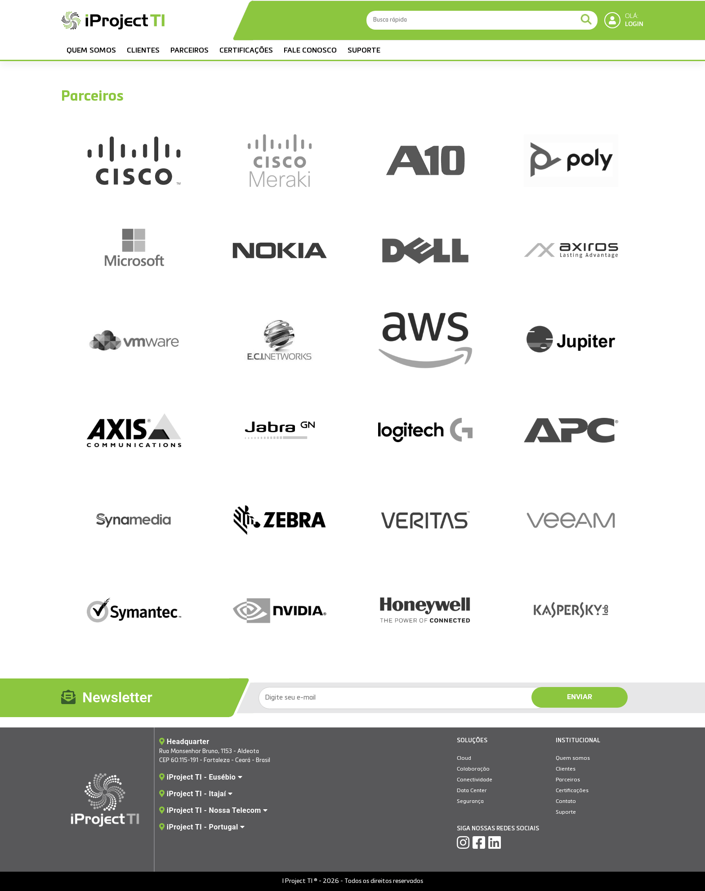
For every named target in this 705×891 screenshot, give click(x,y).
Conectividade (474, 780)
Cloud (464, 758)
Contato (566, 801)
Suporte (364, 50)
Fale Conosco (310, 50)
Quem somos (91, 50)
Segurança (470, 801)
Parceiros (189, 50)
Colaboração (473, 769)
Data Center (472, 790)
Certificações (246, 50)
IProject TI (113, 21)
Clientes (143, 50)
